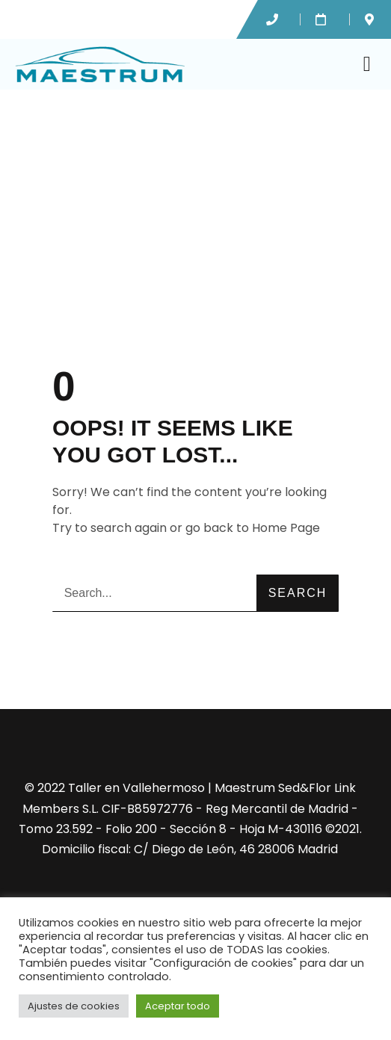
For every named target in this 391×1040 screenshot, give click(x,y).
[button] (367, 64)
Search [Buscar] (297, 592)
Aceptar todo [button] (177, 1006)
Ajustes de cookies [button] (74, 1006)
